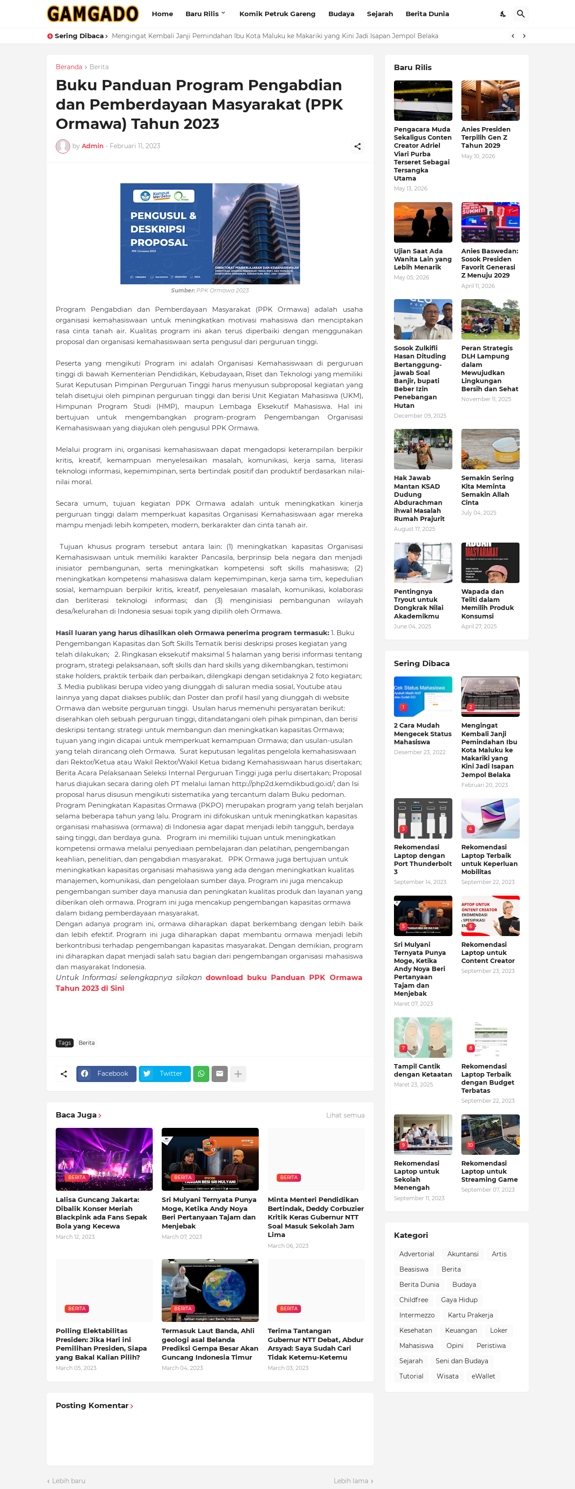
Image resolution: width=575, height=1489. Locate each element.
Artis (499, 1254)
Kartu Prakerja (470, 1315)
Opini (455, 1346)
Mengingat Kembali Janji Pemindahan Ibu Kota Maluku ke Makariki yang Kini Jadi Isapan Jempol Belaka (275, 36)
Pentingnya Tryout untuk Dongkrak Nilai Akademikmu (418, 604)
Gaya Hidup (459, 1300)
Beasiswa (414, 1269)
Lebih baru (68, 1481)
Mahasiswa (416, 1346)
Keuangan (461, 1330)
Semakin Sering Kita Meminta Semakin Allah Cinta (487, 490)
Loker (499, 1330)
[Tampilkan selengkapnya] (238, 1074)
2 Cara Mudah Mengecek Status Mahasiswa (422, 733)
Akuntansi (463, 1254)
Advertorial (416, 1254)
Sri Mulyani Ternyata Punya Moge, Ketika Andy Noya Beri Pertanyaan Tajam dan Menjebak (209, 1212)
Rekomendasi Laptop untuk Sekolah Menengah (416, 1175)
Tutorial (411, 1376)
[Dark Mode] (503, 14)
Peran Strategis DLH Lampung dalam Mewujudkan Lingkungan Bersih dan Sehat (489, 368)
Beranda (69, 67)
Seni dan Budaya (462, 1361)
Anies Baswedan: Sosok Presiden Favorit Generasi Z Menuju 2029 (489, 263)
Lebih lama (351, 1481)
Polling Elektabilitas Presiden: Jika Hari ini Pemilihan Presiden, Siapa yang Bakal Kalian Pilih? (101, 1343)
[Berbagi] (357, 146)
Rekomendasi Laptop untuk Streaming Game (489, 1171)
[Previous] (513, 35)
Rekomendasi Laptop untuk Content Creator (488, 953)
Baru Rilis (202, 13)
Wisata (448, 1376)
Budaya (341, 13)
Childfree (413, 1300)
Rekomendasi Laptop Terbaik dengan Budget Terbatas (487, 1078)
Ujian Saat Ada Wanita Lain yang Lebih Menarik (423, 259)
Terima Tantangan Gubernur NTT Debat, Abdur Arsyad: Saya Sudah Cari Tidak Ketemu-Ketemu (315, 1343)
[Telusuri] (521, 14)
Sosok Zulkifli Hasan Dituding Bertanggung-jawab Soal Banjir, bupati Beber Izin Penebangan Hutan (420, 376)
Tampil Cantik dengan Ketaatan (423, 1070)
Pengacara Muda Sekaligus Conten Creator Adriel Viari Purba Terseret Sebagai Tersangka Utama (423, 153)
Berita (99, 67)
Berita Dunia (427, 13)
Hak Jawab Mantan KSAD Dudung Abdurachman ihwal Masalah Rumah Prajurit (419, 498)
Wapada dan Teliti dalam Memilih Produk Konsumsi (487, 604)
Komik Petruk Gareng (277, 13)
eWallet (483, 1376)
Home (162, 13)
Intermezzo (417, 1315)
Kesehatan (415, 1330)
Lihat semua (345, 1115)
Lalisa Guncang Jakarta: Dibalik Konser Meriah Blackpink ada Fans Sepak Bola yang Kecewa (101, 1212)
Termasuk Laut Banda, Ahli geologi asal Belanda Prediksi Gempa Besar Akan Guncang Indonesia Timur (210, 1343)
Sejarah (380, 13)
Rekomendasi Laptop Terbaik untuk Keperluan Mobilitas (489, 859)
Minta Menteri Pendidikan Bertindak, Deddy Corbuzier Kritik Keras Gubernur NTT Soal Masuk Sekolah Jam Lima (316, 1217)
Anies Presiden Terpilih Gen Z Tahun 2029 (486, 137)
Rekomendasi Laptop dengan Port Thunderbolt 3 (423, 859)
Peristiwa (491, 1346)
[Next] (524, 35)
